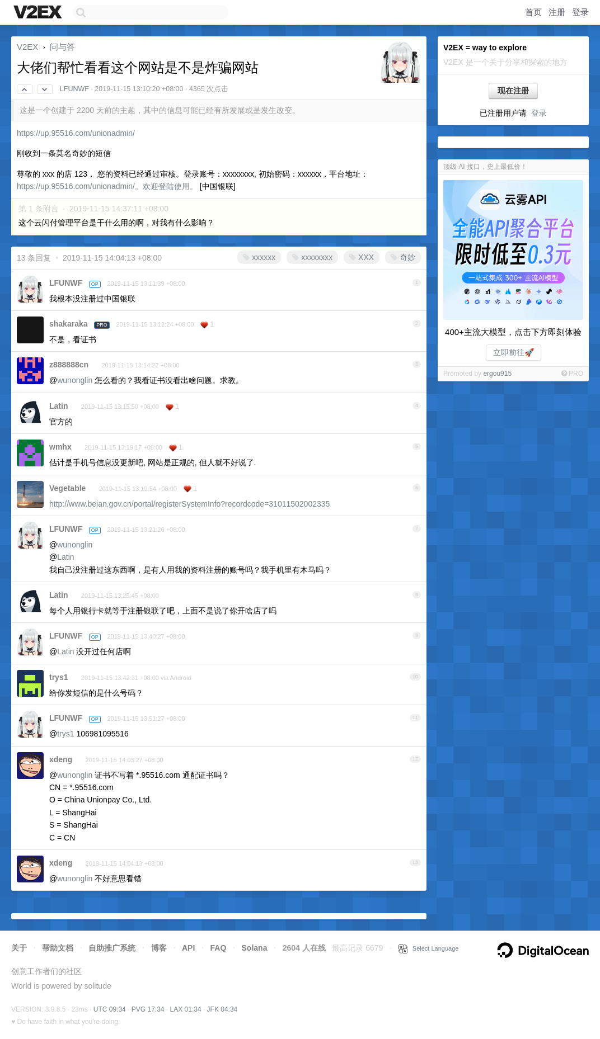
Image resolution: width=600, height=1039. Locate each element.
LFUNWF (74, 89)
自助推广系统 (111, 947)
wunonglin (74, 380)
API (188, 947)
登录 (580, 12)
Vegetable (67, 488)
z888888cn (68, 364)
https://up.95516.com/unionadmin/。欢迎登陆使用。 (107, 186)
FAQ (218, 947)
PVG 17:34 (148, 1009)
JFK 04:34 (222, 1009)
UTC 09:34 (109, 1009)
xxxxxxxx (312, 257)
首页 (533, 12)
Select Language (429, 948)
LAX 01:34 (185, 1009)
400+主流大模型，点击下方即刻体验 (513, 332)
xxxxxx (259, 257)
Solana (255, 947)
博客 (159, 947)
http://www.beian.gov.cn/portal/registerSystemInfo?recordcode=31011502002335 (189, 503)
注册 (557, 12)
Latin (58, 406)
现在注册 (513, 90)
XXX (361, 257)
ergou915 (497, 373)
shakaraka (68, 323)
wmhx (60, 446)
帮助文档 (57, 947)
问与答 (62, 46)
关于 (19, 947)
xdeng (60, 759)
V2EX (27, 46)
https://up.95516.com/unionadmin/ (76, 133)
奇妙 (403, 257)
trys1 (58, 677)
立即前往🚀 (513, 352)
